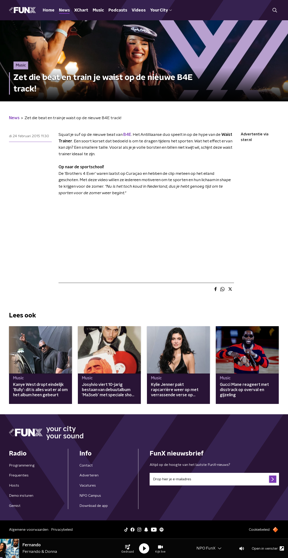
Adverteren (89, 475)
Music (98, 10)
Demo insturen (21, 495)
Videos (139, 10)
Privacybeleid (62, 529)
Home (48, 10)
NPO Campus (90, 495)
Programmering (22, 465)
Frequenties (19, 475)
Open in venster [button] (268, 548)
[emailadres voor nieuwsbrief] (214, 479)
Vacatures (87, 485)
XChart (81, 10)
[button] (127, 548)
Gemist (14, 506)
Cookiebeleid (259, 529)
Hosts (14, 485)
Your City (161, 10)
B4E (127, 135)
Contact (86, 465)
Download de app (93, 506)
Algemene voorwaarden (28, 529)
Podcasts (117, 10)
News (64, 10)
